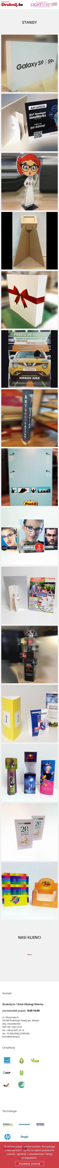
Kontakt (7, 993)
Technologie (9, 1111)
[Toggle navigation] (55, 3)
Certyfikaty (8, 1047)
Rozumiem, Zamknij (29, 1163)
